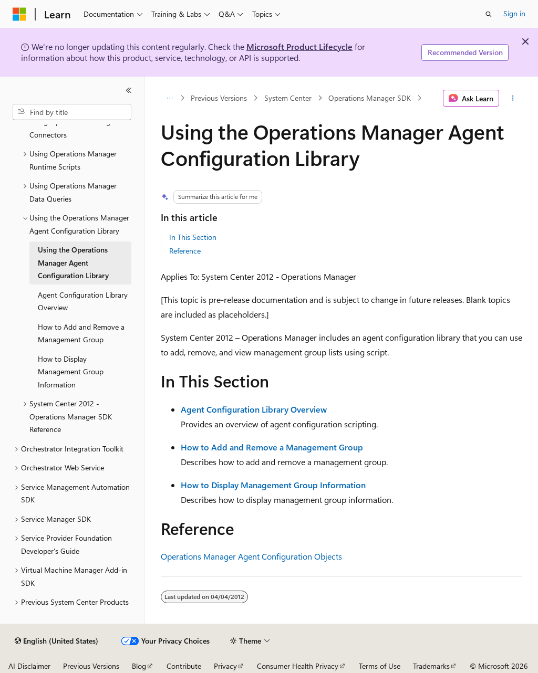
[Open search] (488, 14)
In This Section (192, 237)
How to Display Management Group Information (273, 484)
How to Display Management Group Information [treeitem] (71, 372)
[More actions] (512, 98)
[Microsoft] (19, 14)
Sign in (514, 13)
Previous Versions (219, 98)
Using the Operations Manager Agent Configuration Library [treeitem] (73, 262)
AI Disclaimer (29, 666)
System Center (288, 98)
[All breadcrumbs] (170, 98)
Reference (185, 251)
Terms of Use (379, 666)
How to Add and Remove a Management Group (272, 447)
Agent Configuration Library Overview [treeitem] (83, 301)
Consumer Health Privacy (297, 666)
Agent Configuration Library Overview (254, 409)
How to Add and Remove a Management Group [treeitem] (81, 333)
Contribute (184, 666)
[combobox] (72, 112)
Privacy (225, 666)
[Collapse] (129, 90)
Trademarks (431, 666)
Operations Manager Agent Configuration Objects (251, 556)
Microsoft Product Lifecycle (299, 46)
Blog (139, 666)
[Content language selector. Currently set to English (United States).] (56, 641)
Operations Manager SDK (369, 98)
